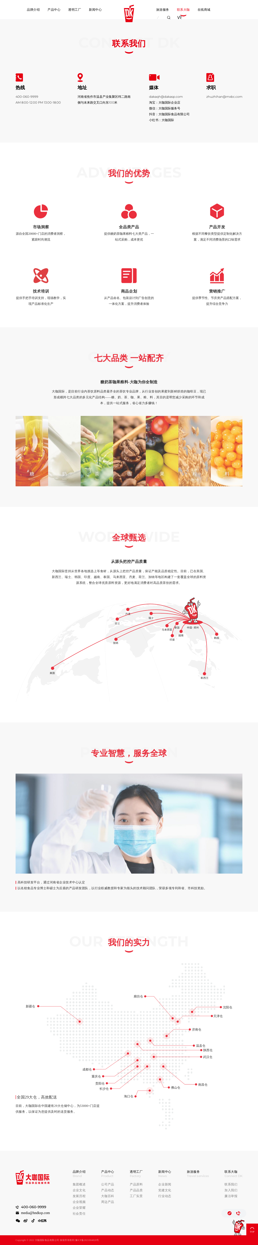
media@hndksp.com (35, 1213)
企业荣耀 (79, 1207)
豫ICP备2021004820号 (87, 1240)
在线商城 (204, 9)
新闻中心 (95, 9)
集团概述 (79, 1184)
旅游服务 (162, 9)
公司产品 (107, 1184)
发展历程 (79, 1196)
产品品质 (136, 1190)
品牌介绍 (33, 9)
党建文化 (164, 1190)
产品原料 (136, 1184)
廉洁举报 (231, 1196)
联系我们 (231, 1184)
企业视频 (79, 1202)
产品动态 (107, 1190)
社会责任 (79, 1213)
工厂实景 (136, 1196)
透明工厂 (74, 9)
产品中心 (54, 9)
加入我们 (231, 1190)
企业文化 (79, 1190)
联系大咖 (183, 9)
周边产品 (107, 1202)
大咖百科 (107, 1196)
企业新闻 (164, 1184)
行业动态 (164, 1196)
